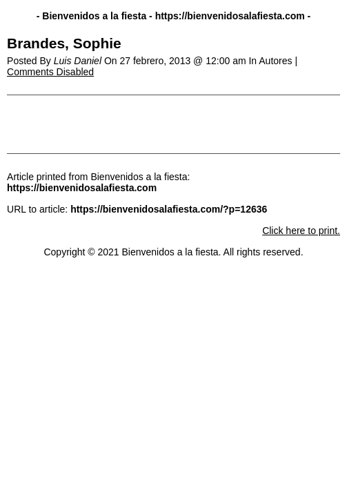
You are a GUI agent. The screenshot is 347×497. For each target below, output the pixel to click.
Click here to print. (301, 230)
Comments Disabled (50, 71)
